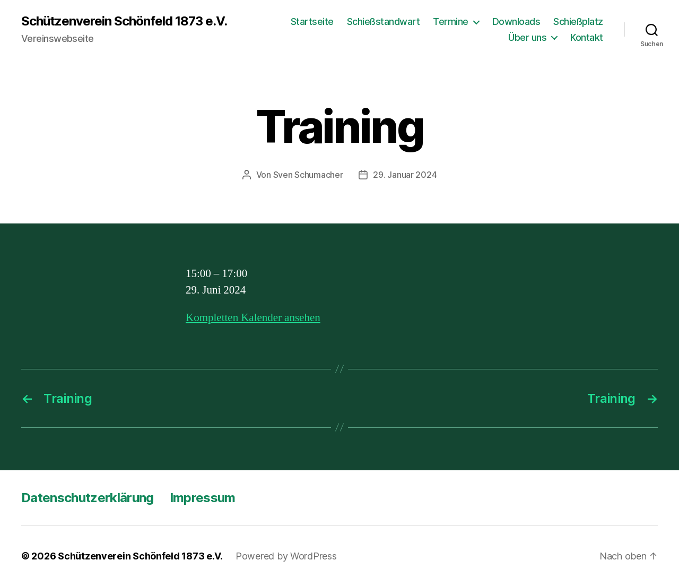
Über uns (527, 37)
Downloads (516, 21)
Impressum (203, 497)
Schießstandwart (383, 21)
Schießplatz (578, 21)
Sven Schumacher (308, 174)
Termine (450, 21)
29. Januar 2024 (405, 174)
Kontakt (586, 37)
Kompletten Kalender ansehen (253, 318)
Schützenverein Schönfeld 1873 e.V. (124, 21)
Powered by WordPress (286, 556)
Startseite (312, 21)
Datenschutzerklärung (87, 497)
